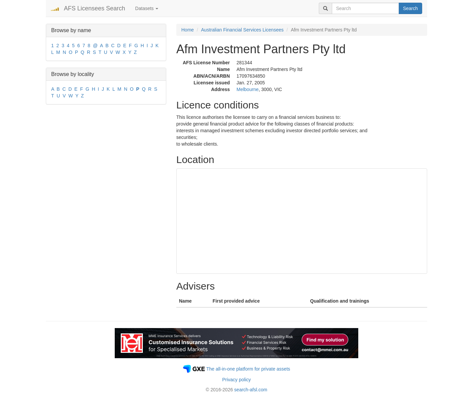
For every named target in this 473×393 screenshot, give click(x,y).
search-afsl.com (250, 389)
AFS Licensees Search (94, 8)
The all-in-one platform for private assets (248, 369)
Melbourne (247, 89)
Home (187, 29)
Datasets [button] (146, 8)
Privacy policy (236, 379)
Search (410, 8)
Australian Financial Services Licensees (242, 29)
